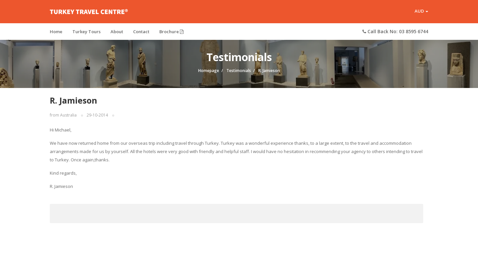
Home (56, 32)
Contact (141, 32)
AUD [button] (421, 11)
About (117, 32)
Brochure (171, 32)
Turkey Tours (86, 32)
